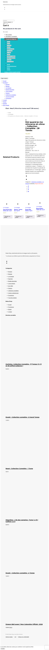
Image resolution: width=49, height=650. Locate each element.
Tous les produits (10, 61)
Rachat (8, 68)
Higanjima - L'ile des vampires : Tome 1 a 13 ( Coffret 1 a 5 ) (22, 520)
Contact (8, 69)
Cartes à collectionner (11, 58)
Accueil (8, 64)
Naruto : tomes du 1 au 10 (18, 210)
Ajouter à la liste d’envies (26, 176)
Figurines (8, 47)
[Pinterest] (28, 190)
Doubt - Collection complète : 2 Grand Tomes (22, 417)
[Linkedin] (28, 191)
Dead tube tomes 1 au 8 (28, 210)
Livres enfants (9, 51)
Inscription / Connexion (11, 36)
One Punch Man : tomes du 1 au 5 (7, 210)
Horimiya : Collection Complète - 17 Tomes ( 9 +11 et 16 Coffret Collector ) (24, 365)
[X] (28, 188)
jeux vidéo (9, 52)
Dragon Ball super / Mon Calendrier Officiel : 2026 (24, 624)
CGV (15, 636)
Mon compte (9, 34)
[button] (5, 31)
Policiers (8, 54)
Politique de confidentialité (23, 636)
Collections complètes (11, 56)
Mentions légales (9, 636)
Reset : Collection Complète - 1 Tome (19, 468)
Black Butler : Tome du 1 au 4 (40, 209)
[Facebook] (28, 186)
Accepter (2, 648)
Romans (8, 42)
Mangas (8, 43)
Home (9, 112)
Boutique (5, 82)
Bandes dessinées (10, 49)
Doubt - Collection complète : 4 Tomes (20, 573)
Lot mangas (9, 45)
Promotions (9, 60)
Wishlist (5, 103)
